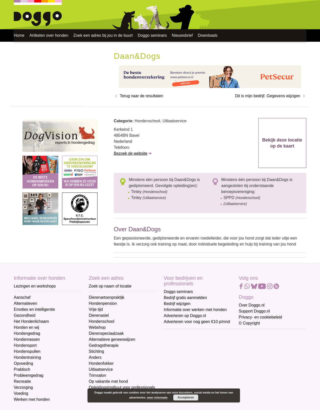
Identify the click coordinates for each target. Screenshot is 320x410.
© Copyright (249, 323)
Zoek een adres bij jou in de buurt (102, 35)
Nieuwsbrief (182, 35)
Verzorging (23, 387)
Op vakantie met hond (108, 381)
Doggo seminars (152, 35)
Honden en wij (26, 327)
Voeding (21, 393)
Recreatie (22, 381)
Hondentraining (27, 357)
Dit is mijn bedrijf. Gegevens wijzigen (267, 96)
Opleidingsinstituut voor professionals (122, 387)
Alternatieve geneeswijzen (112, 339)
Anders (95, 357)
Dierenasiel (99, 315)
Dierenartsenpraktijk (106, 297)
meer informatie (157, 397)
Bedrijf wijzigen (177, 304)
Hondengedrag (27, 333)
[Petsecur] (210, 76)
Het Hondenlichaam (31, 321)
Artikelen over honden (49, 35)
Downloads (208, 35)
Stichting (96, 351)
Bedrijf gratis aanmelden (185, 298)
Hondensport (25, 345)
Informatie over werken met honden (195, 310)
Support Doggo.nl (254, 311)
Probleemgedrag (28, 375)
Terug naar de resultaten (141, 96)
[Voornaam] (199, 359)
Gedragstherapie (103, 345)
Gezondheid (24, 315)
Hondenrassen (27, 339)
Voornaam (173, 351)
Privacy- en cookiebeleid (260, 317)
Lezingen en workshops (35, 286)
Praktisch (22, 369)
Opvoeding (23, 363)
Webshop (97, 327)
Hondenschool (101, 321)
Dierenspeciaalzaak (106, 333)
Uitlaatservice (101, 369)
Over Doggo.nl (251, 305)
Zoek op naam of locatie (110, 286)
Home (19, 35)
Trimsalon (97, 375)
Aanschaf (22, 297)
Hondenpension (103, 303)
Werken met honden (32, 399)
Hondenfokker (101, 363)
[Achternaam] (199, 376)
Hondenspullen (27, 351)
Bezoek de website (130, 153)
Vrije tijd (96, 309)
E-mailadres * (176, 334)
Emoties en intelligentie (34, 309)
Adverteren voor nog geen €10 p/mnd (197, 322)
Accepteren (186, 397)
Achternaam (174, 368)
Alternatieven (25, 303)
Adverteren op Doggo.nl (185, 316)
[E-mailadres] (199, 342)
